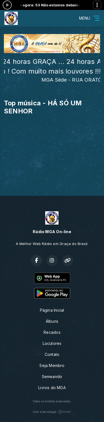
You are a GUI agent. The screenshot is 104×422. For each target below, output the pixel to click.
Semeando (52, 376)
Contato (52, 354)
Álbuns (52, 321)
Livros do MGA (52, 387)
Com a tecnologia (52, 412)
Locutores (52, 343)
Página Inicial (52, 310)
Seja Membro (51, 365)
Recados (52, 332)
